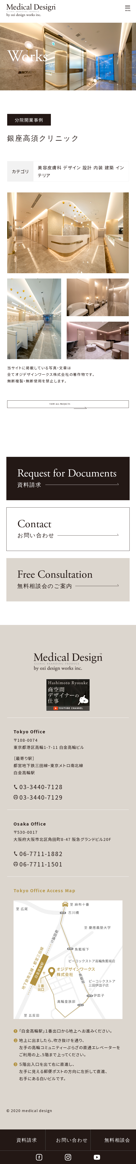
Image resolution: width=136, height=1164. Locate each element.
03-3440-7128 (41, 808)
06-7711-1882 (41, 875)
